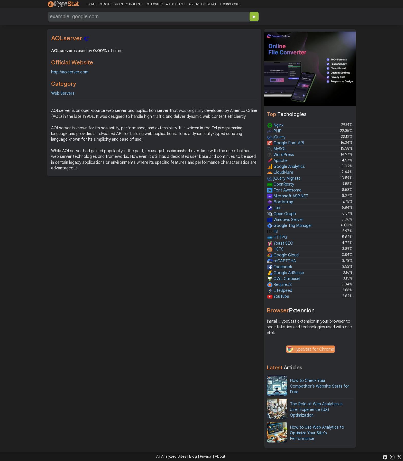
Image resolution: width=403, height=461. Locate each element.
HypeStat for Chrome (310, 350)
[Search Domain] (136, 17)
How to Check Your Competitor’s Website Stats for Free (319, 386)
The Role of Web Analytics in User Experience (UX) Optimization (316, 409)
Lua (273, 207)
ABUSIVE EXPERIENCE (203, 4)
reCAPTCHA (281, 261)
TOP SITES (104, 4)
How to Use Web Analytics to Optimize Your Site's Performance (317, 433)
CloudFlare (280, 172)
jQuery (276, 137)
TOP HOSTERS (154, 4)
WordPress (280, 154)
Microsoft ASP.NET (287, 196)
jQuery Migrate (284, 178)
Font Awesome (284, 190)
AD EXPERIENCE (176, 4)
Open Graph (281, 213)
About (220, 456)
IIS (272, 231)
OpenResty (280, 184)
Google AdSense (285, 272)
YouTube (278, 296)
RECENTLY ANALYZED (128, 4)
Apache (277, 160)
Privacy (206, 456)
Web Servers (63, 93)
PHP (274, 131)
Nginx (275, 125)
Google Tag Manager (289, 225)
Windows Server (285, 219)
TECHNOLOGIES (230, 4)
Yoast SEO (280, 243)
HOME (91, 4)
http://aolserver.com (69, 72)
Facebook (279, 267)
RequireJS (279, 284)
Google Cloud (283, 255)
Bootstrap (280, 202)
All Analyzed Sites (171, 456)
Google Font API (285, 143)
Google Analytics (286, 166)
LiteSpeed (279, 290)
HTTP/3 (277, 237)
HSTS (275, 249)
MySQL (277, 148)
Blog (193, 456)
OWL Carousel (283, 278)
